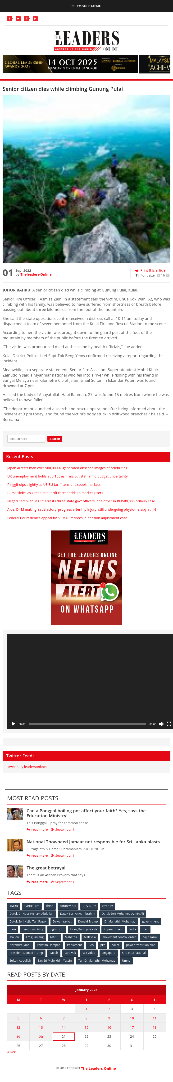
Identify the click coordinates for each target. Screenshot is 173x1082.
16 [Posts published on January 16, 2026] (109, 1027)
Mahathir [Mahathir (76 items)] (71, 937)
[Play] (13, 724)
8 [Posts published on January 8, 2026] (86, 1018)
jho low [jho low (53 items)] (14, 937)
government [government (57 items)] (150, 921)
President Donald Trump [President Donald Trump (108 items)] (26, 953)
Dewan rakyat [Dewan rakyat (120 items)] (62, 921)
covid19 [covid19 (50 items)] (107, 906)
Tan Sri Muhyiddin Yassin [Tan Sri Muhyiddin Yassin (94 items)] (55, 961)
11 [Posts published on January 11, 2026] (154, 1018)
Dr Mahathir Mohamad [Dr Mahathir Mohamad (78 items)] (120, 921)
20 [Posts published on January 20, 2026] (41, 1036)
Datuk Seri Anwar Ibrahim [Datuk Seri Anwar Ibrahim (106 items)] (77, 914)
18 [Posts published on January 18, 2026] (154, 1027)
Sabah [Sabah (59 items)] (54, 953)
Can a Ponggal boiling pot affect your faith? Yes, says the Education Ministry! (86, 813)
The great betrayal (46, 868)
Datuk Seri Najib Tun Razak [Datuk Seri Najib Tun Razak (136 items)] (27, 921)
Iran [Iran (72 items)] (145, 929)
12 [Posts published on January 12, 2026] (18, 1027)
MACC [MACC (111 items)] (54, 937)
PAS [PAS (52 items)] (91, 945)
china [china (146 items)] (49, 906)
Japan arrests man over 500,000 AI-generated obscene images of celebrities (67, 468)
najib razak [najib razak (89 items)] (149, 937)
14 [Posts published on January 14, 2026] (64, 1027)
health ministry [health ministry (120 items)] (33, 929)
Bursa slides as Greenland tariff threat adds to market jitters (55, 493)
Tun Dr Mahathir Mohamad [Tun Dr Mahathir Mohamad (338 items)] (97, 961)
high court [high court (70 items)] (57, 929)
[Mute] (161, 724)
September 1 (62, 829)
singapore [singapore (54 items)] (108, 953)
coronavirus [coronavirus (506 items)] (68, 906)
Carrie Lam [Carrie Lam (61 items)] (31, 906)
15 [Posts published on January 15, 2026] (86, 1027)
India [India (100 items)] (132, 929)
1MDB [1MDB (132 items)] (13, 906)
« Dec (11, 1052)
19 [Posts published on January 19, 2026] (18, 1036)
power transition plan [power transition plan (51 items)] (140, 945)
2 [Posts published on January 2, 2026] (109, 1009)
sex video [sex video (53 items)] (88, 953)
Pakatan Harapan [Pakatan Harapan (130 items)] (48, 945)
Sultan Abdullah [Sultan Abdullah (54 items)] (20, 961)
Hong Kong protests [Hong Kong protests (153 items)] (83, 929)
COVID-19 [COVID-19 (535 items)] (89, 906)
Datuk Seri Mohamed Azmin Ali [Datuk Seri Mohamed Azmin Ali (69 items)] (123, 914)
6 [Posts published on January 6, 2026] (41, 1018)
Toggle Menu (86, 6)
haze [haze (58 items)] (12, 929)
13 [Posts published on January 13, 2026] (41, 1027)
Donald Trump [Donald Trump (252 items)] (88, 921)
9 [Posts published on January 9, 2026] (109, 1018)
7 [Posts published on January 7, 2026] (64, 1018)
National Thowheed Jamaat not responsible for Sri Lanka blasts (93, 842)
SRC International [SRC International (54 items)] (134, 953)
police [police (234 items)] (115, 945)
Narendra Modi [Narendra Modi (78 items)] (19, 945)
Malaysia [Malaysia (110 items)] (90, 937)
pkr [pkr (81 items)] (102, 945)
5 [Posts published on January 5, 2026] (18, 1018)
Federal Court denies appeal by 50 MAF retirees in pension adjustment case (67, 518)
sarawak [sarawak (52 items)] (70, 953)
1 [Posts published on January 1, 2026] (86, 1009)
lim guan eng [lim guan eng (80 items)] (35, 937)
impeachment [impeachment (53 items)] (113, 929)
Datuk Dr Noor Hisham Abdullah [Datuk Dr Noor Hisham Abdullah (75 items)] (31, 914)
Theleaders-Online (35, 274)
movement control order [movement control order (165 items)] (119, 937)
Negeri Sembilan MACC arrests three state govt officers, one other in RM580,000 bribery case (81, 501)
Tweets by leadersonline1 (27, 766)
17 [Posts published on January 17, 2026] (132, 1027)
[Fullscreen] (169, 724)
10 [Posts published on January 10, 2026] (132, 1018)
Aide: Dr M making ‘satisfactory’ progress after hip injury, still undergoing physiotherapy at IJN (81, 509)
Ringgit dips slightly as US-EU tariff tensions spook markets (53, 484)
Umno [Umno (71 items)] (126, 961)
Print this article (150, 270)
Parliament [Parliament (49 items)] (74, 945)
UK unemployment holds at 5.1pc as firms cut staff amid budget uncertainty (67, 476)
